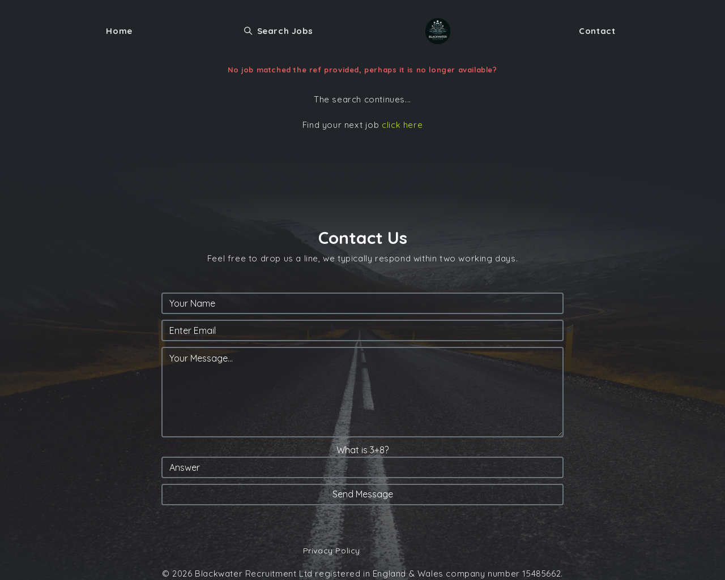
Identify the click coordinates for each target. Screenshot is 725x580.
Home (119, 30)
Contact (597, 30)
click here (402, 124)
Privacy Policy (331, 550)
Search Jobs (278, 30)
